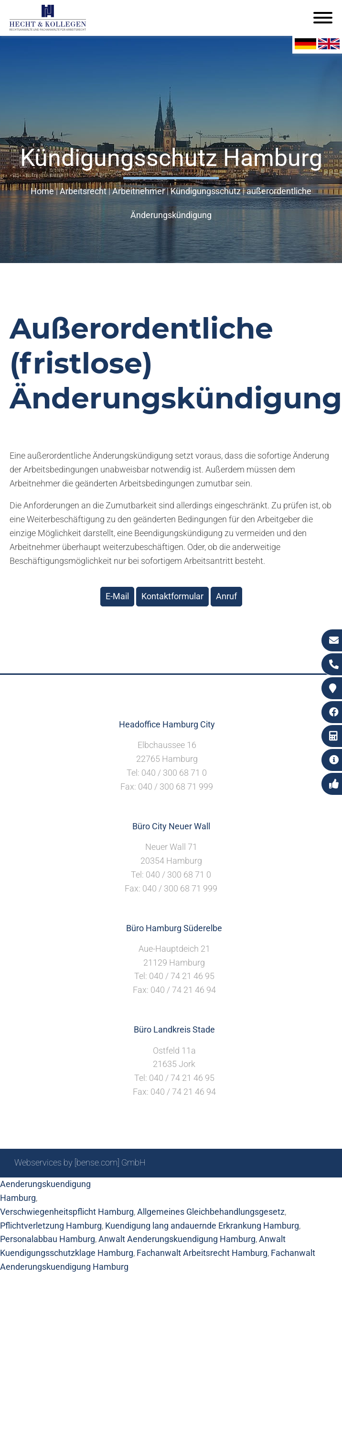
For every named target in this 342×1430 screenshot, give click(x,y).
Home (42, 191)
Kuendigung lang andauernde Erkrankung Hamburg (202, 1226)
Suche (178, 1188)
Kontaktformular (172, 596)
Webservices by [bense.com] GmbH (80, 1162)
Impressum (217, 1188)
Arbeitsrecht (83, 191)
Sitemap (145, 1188)
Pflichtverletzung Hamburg (51, 1226)
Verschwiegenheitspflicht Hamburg (67, 1212)
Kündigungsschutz (206, 191)
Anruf (226, 596)
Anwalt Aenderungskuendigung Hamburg (177, 1239)
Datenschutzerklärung (286, 1188)
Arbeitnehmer (138, 191)
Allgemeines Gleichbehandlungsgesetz (211, 1212)
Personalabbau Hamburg (47, 1239)
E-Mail (117, 596)
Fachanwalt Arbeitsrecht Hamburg (202, 1253)
